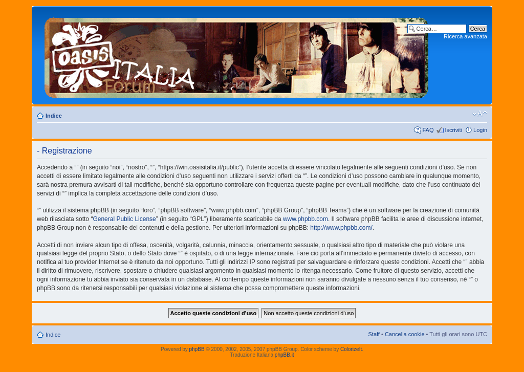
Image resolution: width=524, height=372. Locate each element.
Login (480, 130)
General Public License (124, 219)
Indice (54, 116)
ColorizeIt (351, 349)
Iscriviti (453, 130)
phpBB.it (284, 355)
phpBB (197, 349)
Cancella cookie (405, 334)
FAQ (427, 130)
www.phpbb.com (305, 219)
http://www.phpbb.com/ (341, 227)
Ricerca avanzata (465, 36)
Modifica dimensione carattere (479, 113)
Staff (373, 334)
